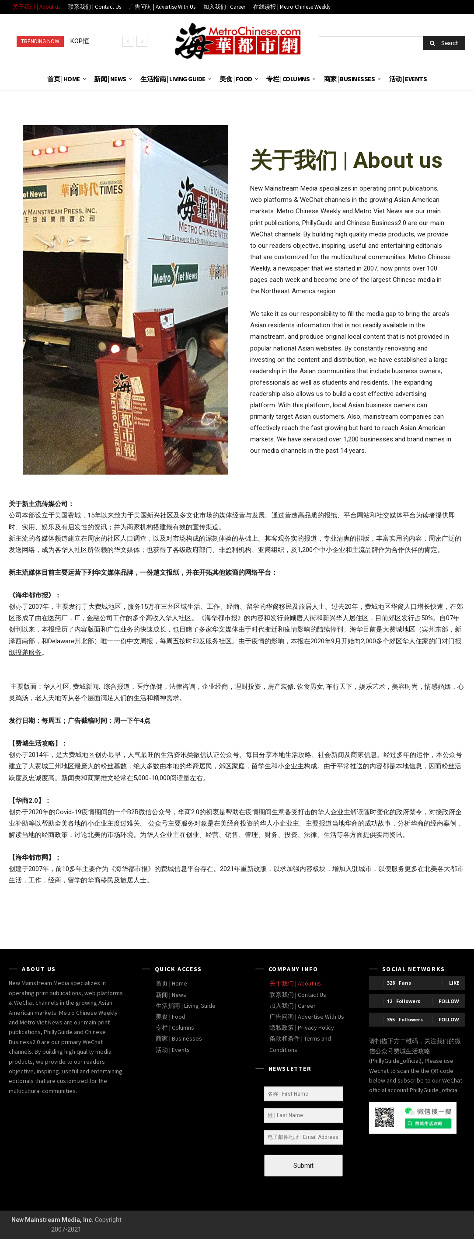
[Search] (444, 43)
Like (454, 982)
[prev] (127, 41)
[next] (141, 41)
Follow (449, 1001)
